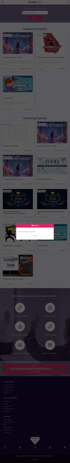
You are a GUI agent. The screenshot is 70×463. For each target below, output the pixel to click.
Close (35, 236)
